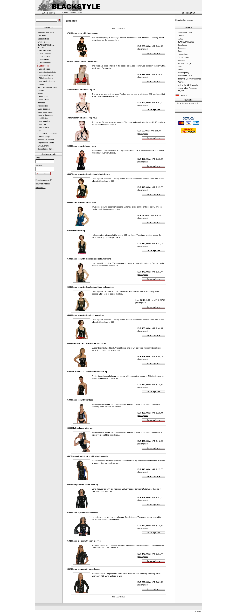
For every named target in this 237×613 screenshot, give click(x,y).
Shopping (182, 48)
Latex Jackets (44, 57)
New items (42, 36)
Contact (181, 36)
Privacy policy (183, 73)
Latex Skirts (44, 60)
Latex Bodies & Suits (47, 72)
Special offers (43, 39)
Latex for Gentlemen (46, 81)
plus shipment (142, 49)
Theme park (43, 97)
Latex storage (43, 127)
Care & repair (183, 57)
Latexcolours (183, 54)
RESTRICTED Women (47, 87)
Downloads (182, 45)
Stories (180, 70)
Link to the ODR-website (188, 85)
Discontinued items (45, 149)
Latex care (42, 124)
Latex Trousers (45, 63)
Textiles (41, 90)
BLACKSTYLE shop (186, 42)
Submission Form (185, 33)
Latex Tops (44, 66)
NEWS (180, 39)
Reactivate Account (43, 184)
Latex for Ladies (44, 50)
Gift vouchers (43, 146)
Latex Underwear (46, 75)
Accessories (43, 106)
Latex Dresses (45, 53)
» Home (65, 13)
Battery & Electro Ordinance (189, 79)
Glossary (181, 60)
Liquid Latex (43, 118)
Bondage (41, 103)
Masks (40, 93)
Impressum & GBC (185, 76)
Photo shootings (184, 63)
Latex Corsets (45, 69)
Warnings (181, 82)
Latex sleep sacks (45, 112)
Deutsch (183, 95)
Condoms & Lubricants (47, 133)
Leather (41, 84)
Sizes (180, 51)
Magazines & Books (46, 143)
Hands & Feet (43, 100)
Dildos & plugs (44, 137)
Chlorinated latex (46, 78)
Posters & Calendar (46, 140)
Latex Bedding (44, 109)
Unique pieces (44, 42)
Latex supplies (44, 121)
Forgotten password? (44, 180)
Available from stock (46, 33)
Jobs (180, 66)
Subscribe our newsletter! (187, 103)
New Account (40, 188)
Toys (39, 130)
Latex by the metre (45, 115)
